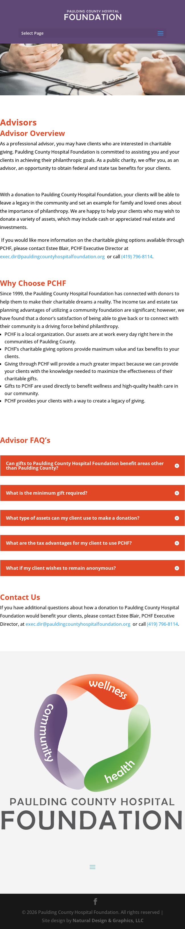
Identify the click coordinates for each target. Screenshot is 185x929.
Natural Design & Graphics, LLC (108, 920)
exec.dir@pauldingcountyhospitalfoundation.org (52, 256)
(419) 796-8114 (136, 256)
